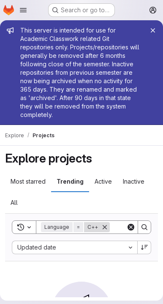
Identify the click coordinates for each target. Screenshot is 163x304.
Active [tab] (103, 181)
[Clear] (131, 227)
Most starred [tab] (28, 181)
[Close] (153, 30)
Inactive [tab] (133, 181)
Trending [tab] (70, 181)
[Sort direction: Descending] (144, 247)
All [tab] (14, 202)
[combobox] (74, 247)
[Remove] (105, 227)
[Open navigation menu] (23, 10)
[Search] (144, 227)
